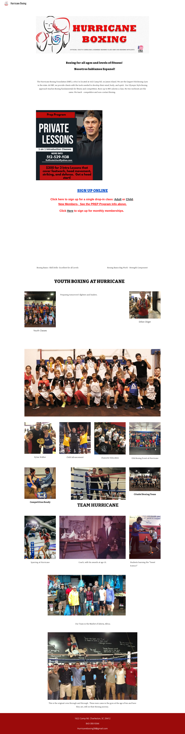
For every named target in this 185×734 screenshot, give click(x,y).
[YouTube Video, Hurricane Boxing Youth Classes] (92, 320)
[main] (92, 66)
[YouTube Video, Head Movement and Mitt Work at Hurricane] (57, 245)
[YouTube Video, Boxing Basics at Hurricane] (127, 245)
